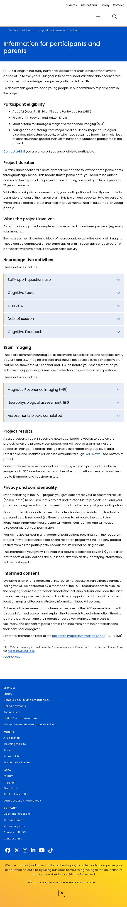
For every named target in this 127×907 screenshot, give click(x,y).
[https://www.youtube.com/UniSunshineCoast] (42, 850)
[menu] (98, 17)
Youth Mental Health (21, 30)
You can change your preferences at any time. (62, 882)
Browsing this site (14, 744)
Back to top (11, 657)
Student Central (13, 820)
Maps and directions (16, 814)
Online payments (14, 706)
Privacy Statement (81, 874)
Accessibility (11, 756)
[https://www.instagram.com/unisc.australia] (25, 850)
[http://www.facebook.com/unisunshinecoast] (7, 850)
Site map (9, 750)
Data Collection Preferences (22, 800)
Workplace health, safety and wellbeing (29, 724)
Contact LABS (13, 151)
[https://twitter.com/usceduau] (16, 850)
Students (71, 5)
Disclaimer (10, 788)
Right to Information (16, 794)
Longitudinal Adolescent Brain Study (58, 30)
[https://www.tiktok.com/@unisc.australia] (50, 850)
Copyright (9, 782)
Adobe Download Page (21, 651)
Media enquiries (14, 826)
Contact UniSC (12, 838)
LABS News (92, 454)
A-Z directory (11, 738)
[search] (114, 17)
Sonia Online (11, 712)
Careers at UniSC (14, 832)
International (89, 5)
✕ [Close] (61, 893)
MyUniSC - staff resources (20, 718)
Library (105, 5)
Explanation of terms (16, 762)
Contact (118, 5)
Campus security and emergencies (26, 700)
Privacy (8, 776)
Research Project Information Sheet (78, 636)
